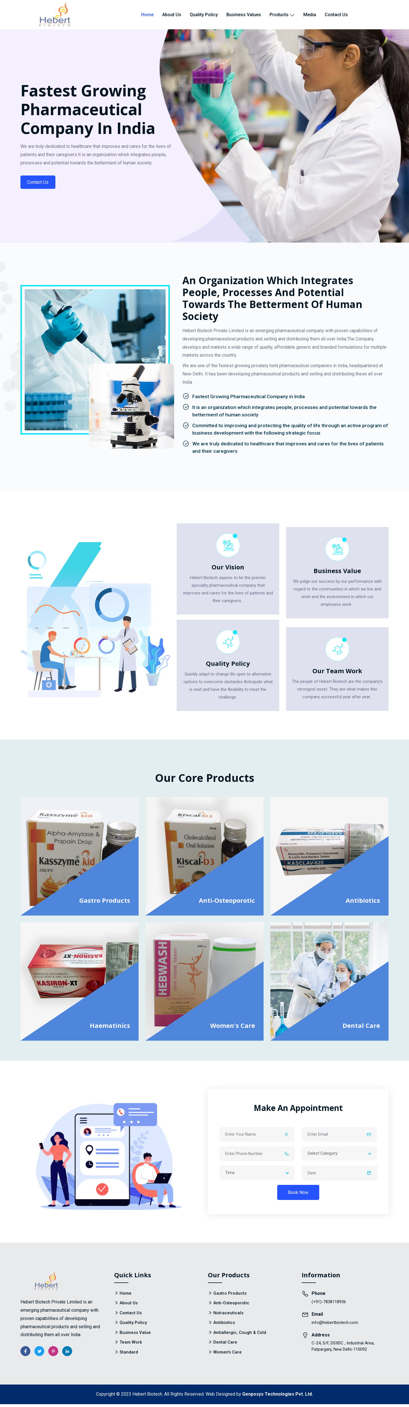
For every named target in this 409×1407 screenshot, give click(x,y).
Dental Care (361, 1028)
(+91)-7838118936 (329, 1304)
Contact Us (336, 14)
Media (309, 14)
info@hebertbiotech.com (335, 1325)
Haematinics (110, 1028)
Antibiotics (363, 903)
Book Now (298, 1195)
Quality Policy (204, 14)
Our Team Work (337, 673)
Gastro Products (104, 903)
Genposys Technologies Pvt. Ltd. (277, 1397)
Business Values (243, 14)
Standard (129, 1355)
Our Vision (228, 569)
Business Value (337, 573)
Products (282, 14)
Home (147, 14)
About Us (171, 14)
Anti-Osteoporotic (227, 903)
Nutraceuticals (228, 1315)
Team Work (131, 1345)
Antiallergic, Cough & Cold (239, 1335)
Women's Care (232, 1028)
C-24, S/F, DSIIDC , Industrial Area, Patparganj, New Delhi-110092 (343, 1349)
